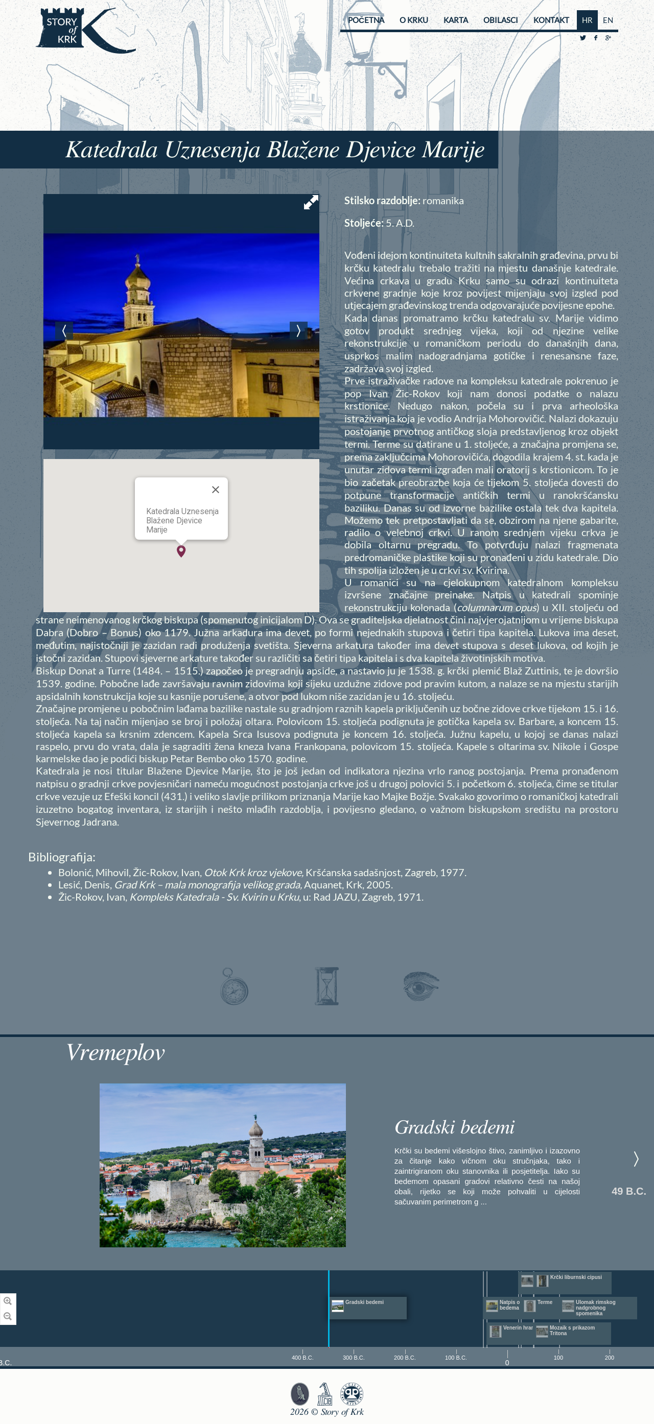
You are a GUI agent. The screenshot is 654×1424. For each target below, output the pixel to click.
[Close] (215, 489)
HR (587, 20)
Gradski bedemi (454, 1128)
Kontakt (551, 20)
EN (608, 20)
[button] (181, 551)
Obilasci (500, 20)
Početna (366, 20)
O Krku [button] (414, 20)
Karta (455, 20)
